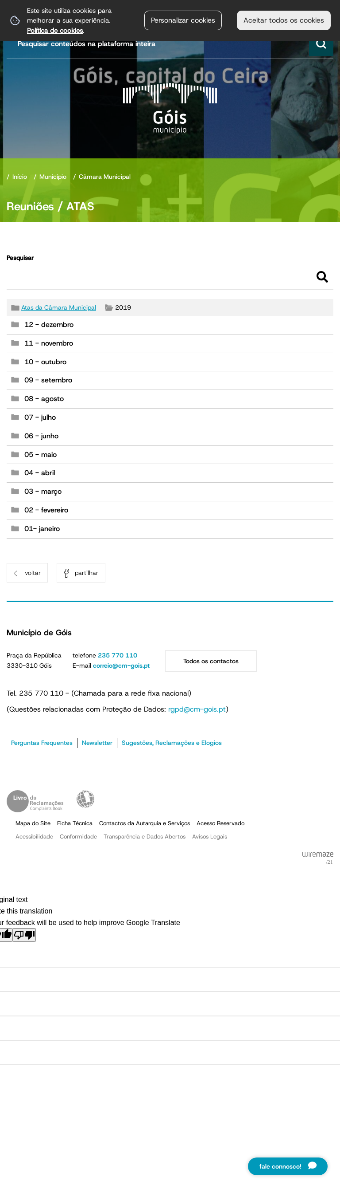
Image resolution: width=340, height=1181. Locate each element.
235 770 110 (117, 655)
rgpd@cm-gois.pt (197, 709)
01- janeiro (42, 528)
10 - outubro (45, 361)
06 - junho (41, 436)
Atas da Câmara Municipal (58, 307)
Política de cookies (55, 30)
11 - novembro (48, 343)
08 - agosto (44, 398)
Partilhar (86, 573)
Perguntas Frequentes (42, 743)
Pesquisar (20, 257)
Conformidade (78, 836)
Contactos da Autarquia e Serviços (144, 823)
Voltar (33, 573)
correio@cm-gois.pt (121, 665)
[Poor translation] (24, 935)
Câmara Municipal (105, 176)
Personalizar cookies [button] (183, 20)
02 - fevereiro (46, 510)
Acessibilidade (85, 799)
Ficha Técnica (75, 823)
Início (19, 176)
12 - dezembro (48, 324)
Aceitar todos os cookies (283, 20)
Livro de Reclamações (35, 801)
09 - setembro (48, 380)
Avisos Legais (209, 836)
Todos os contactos (211, 661)
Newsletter (97, 743)
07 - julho (40, 417)
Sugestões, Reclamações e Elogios (172, 743)
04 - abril (39, 472)
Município (52, 176)
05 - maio (40, 454)
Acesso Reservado (220, 823)
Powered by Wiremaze (317, 858)
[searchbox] (171, 43)
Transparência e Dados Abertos (144, 836)
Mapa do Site (32, 823)
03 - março (43, 491)
